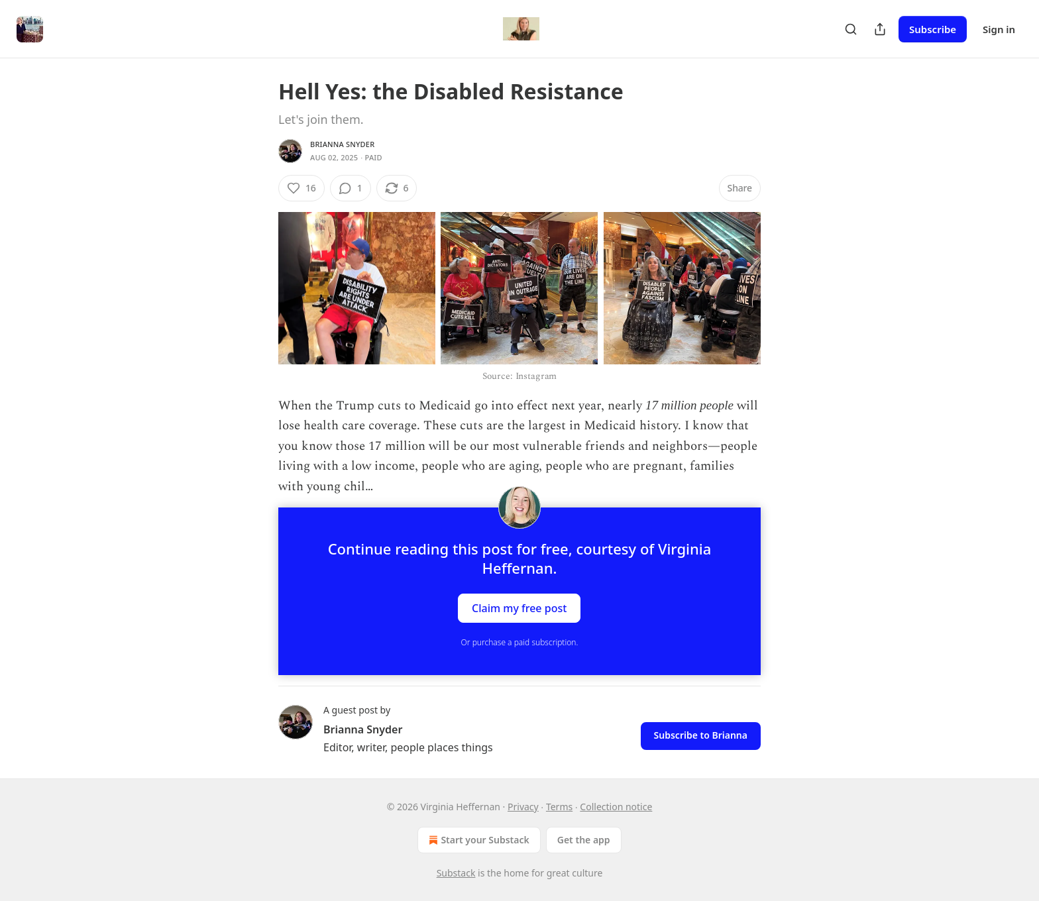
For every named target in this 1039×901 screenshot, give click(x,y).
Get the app (583, 839)
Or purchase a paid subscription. (519, 642)
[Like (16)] (301, 188)
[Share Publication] (880, 29)
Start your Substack (477, 840)
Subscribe (932, 29)
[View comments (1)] (350, 188)
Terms (559, 806)
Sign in (999, 29)
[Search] (851, 29)
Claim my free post (519, 607)
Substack (456, 873)
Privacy (523, 806)
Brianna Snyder (342, 144)
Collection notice (616, 806)
